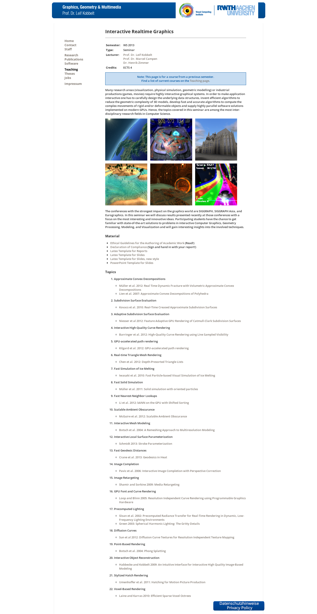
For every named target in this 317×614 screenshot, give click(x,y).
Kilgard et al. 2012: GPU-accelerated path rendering (154, 348)
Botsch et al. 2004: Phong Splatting (142, 551)
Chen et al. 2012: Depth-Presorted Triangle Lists (151, 362)
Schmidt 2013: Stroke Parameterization (145, 444)
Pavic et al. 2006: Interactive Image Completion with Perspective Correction (170, 471)
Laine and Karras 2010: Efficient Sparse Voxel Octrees (155, 596)
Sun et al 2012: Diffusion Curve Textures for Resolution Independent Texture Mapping (176, 537)
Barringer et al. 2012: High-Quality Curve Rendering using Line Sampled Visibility (173, 334)
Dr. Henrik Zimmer (136, 63)
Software (71, 63)
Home (69, 41)
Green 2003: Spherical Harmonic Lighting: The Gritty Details (159, 524)
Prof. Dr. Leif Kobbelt (137, 55)
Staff (68, 49)
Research (71, 55)
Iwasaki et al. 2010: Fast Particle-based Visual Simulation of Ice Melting (167, 375)
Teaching (71, 69)
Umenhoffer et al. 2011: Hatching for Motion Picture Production (162, 582)
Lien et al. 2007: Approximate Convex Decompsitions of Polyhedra (163, 294)
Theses (70, 73)
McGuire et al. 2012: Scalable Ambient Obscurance (153, 416)
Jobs (68, 78)
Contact (70, 45)
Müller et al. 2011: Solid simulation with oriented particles (158, 389)
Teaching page (199, 81)
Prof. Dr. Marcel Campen (140, 59)
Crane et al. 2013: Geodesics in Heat (143, 457)
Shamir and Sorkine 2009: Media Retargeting (149, 484)
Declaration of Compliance (128, 247)
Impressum (73, 84)
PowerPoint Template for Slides (131, 263)
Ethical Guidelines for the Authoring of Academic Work (147, 243)
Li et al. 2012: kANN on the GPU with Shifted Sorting (154, 403)
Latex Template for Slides (127, 255)
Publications (74, 59)
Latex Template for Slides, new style (134, 259)
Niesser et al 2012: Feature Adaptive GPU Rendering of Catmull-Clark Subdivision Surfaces (180, 321)
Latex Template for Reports (128, 251)
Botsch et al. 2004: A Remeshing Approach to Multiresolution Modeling (167, 430)
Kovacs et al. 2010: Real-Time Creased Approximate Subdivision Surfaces (168, 307)
